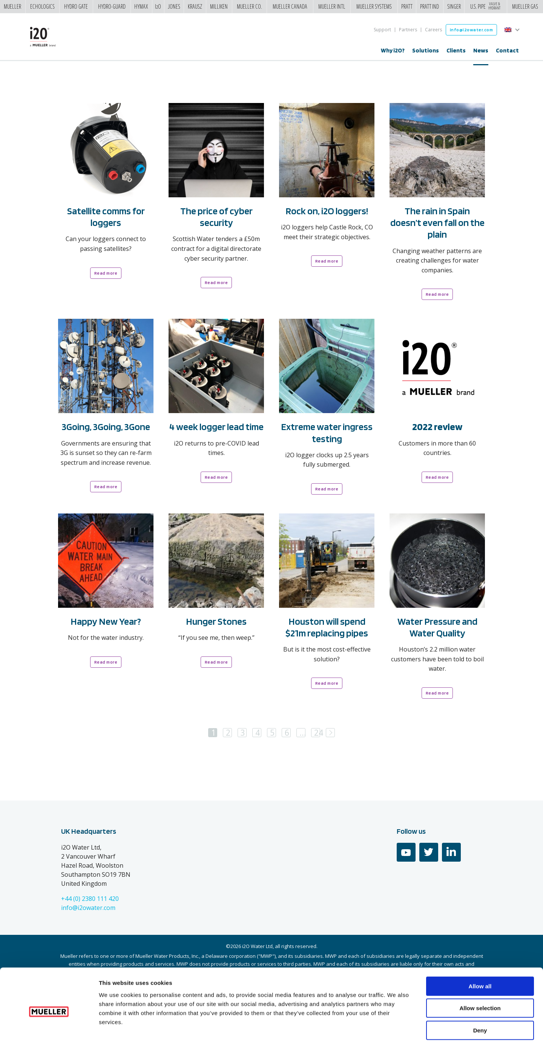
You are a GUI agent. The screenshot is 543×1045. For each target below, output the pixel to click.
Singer (454, 6)
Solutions (425, 50)
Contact (507, 50)
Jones (174, 6)
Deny (480, 997)
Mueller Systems (374, 6)
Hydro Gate (76, 6)
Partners (408, 29)
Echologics (42, 6)
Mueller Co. (249, 6)
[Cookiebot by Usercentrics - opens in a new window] (49, 1030)
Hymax (141, 6)
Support (382, 29)
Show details (395, 1030)
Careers (433, 29)
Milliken (219, 6)
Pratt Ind (429, 6)
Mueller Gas (525, 6)
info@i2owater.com (471, 29)
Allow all (480, 953)
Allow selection (479, 975)
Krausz (195, 6)
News (480, 50)
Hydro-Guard (112, 6)
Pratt (407, 6)
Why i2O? (393, 50)
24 (317, 737)
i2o (158, 6)
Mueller (12, 6)
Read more (106, 277)
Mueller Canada (290, 6)
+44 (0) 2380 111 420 (90, 903)
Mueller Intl (331, 6)
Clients (456, 50)
